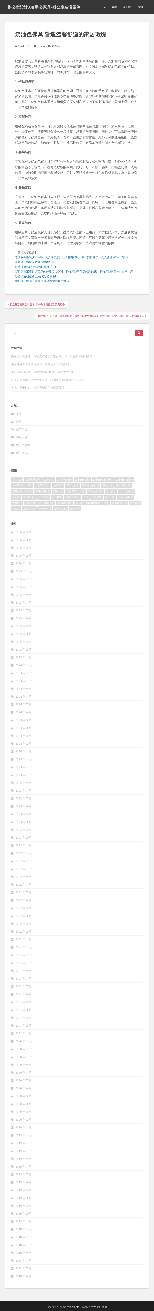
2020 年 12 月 (24, 1041)
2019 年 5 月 (23, 1190)
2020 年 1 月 (23, 1127)
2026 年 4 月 (23, 540)
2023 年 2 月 (23, 837)
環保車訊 (127, 7)
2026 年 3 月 (23, 548)
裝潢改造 (21, 429)
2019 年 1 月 (23, 1221)
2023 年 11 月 (24, 767)
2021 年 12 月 (24, 947)
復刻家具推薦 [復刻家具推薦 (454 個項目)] (95, 491)
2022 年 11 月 (24, 861)
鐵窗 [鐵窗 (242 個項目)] (106, 503)
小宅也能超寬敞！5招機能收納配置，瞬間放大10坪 (43, 372)
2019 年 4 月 (23, 1198)
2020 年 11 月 (24, 1049)
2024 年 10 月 (24, 681)
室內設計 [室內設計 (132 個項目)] (107, 485)
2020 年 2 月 (23, 1119)
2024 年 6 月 (23, 712)
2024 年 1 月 (23, 751)
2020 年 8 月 (23, 1072)
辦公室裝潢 (23, 445)
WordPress (100, 1307)
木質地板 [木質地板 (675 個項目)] (44, 497)
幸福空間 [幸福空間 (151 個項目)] (71, 491)
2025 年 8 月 (23, 602)
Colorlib (74, 1307)
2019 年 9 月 (23, 1159)
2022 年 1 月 (23, 939)
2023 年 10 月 (24, 775)
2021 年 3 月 (23, 1018)
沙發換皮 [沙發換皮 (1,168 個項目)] (17, 503)
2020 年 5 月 (23, 1096)
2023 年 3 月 (23, 830)
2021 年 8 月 (23, 978)
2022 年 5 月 (23, 908)
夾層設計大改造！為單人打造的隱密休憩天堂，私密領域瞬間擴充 (51, 356)
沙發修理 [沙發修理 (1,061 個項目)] (96, 497)
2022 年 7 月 (23, 892)
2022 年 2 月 (23, 931)
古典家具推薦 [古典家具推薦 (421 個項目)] (33, 479)
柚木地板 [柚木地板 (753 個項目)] (57, 497)
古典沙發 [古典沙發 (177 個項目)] (48, 479)
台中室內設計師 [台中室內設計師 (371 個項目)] (124, 479)
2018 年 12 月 (24, 1229)
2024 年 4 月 (23, 728)
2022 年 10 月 (24, 869)
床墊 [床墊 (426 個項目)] (82, 491)
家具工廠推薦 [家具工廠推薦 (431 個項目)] (123, 485)
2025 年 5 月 (23, 626)
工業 (103, 7)
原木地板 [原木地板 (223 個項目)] (17, 479)
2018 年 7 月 (23, 1268)
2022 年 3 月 (23, 924)
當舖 (140, 7)
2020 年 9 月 (23, 1065)
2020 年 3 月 (23, 1112)
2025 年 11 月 (24, 579)
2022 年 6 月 (23, 900)
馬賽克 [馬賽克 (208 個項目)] (16, 508)
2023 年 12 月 (24, 759)
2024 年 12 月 (24, 665)
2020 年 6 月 (23, 1088)
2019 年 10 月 (24, 1151)
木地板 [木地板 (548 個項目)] (16, 497)
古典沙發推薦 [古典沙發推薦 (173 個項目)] (64, 479)
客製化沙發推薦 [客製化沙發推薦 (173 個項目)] (90, 485)
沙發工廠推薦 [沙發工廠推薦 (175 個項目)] (125, 497)
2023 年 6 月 (23, 806)
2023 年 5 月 (23, 814)
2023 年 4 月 (23, 822)
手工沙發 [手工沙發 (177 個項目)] (111, 491)
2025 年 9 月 (23, 595)
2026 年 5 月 (23, 532)
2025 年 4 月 (23, 634)
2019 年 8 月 (23, 1166)
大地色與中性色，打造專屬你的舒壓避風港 (37, 387)
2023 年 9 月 (23, 783)
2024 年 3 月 (23, 736)
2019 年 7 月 (23, 1174)
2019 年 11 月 (24, 1143)
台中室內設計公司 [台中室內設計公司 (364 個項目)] (102, 479)
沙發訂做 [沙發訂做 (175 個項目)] (30, 503)
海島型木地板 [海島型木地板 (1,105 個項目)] (64, 503)
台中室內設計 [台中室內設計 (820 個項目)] (82, 479)
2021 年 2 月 (23, 1025)
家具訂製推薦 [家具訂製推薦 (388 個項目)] (42, 491)
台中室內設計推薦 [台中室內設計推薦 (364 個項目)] (22, 485)
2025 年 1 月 (23, 657)
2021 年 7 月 (23, 986)
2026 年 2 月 (23, 555)
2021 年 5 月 (23, 1002)
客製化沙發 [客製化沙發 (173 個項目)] (73, 485)
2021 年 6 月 (23, 994)
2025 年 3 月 (23, 642)
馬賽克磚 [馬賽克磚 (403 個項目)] (75, 508)
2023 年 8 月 (23, 790)
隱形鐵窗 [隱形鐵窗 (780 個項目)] (135, 503)
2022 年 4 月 (23, 916)
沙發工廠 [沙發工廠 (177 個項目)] (110, 497)
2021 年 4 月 (23, 1010)
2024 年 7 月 (23, 704)
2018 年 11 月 (24, 1237)
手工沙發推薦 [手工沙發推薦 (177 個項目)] (127, 491)
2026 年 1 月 (23, 563)
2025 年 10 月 (24, 587)
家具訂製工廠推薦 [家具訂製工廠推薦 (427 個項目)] (22, 491)
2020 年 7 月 (23, 1080)
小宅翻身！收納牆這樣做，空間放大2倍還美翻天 (41, 364)
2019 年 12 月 (24, 1135)
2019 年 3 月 (23, 1206)
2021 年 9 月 (23, 971)
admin (41, 46)
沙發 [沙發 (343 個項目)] (85, 497)
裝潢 (114, 7)
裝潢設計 (57, 46)
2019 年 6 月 (23, 1182)
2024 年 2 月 (23, 743)
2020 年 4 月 (23, 1104)
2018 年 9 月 (23, 1253)
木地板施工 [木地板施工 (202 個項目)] (29, 497)
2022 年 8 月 (23, 884)
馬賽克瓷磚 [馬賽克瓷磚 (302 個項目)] (45, 508)
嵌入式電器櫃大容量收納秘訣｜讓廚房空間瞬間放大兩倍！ (47, 380)
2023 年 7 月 (23, 798)
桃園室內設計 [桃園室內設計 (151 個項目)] (72, 497)
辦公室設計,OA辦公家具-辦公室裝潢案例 (44, 7)
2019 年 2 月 (23, 1213)
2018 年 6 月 (23, 1276)
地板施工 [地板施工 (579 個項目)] (58, 485)
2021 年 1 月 (23, 1033)
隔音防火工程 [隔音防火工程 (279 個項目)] (119, 503)
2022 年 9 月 (23, 877)
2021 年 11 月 (24, 955)
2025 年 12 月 (24, 571)
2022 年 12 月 (24, 853)
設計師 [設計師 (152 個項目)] (78, 503)
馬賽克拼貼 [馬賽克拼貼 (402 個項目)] (29, 508)
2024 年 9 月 (23, 689)
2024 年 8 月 (23, 696)
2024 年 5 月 (23, 720)
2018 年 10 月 (24, 1245)
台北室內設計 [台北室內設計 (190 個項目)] (42, 485)
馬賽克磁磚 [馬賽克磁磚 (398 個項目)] (61, 508)
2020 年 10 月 (24, 1057)
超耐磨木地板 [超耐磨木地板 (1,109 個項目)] (93, 503)
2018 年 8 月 (23, 1260)
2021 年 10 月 (24, 963)
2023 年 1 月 (23, 845)
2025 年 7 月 (23, 610)
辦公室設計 (23, 453)
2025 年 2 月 (23, 649)
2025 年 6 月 (23, 618)
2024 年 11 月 (24, 673)
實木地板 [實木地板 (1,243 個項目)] (58, 491)
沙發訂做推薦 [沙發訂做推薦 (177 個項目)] (46, 503)
